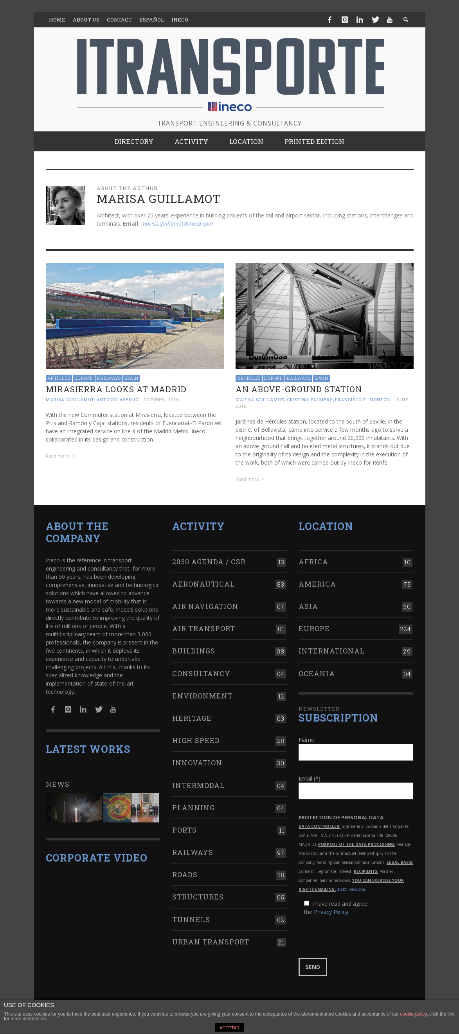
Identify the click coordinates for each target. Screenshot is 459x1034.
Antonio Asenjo (117, 399)
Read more (61, 456)
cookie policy (413, 1014)
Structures (198, 896)
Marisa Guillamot (70, 399)
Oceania (317, 673)
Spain (132, 378)
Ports (184, 830)
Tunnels (191, 919)
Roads (185, 874)
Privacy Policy (331, 912)
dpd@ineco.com (351, 889)
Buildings (193, 650)
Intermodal (198, 785)
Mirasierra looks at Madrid (116, 389)
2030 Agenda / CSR (209, 561)
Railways (109, 378)
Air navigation (205, 606)
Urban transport (210, 941)
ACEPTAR (229, 1027)
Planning (193, 807)
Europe (83, 378)
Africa (313, 561)
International (332, 650)
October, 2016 (161, 399)
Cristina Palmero (310, 399)
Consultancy (201, 673)
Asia (308, 606)
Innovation (197, 762)
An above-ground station (299, 389)
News (58, 784)
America (317, 584)
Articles (58, 378)
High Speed (196, 740)
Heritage (192, 718)
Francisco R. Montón (362, 399)
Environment (202, 695)
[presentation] (358, 937)
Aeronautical (203, 584)
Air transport (203, 628)
